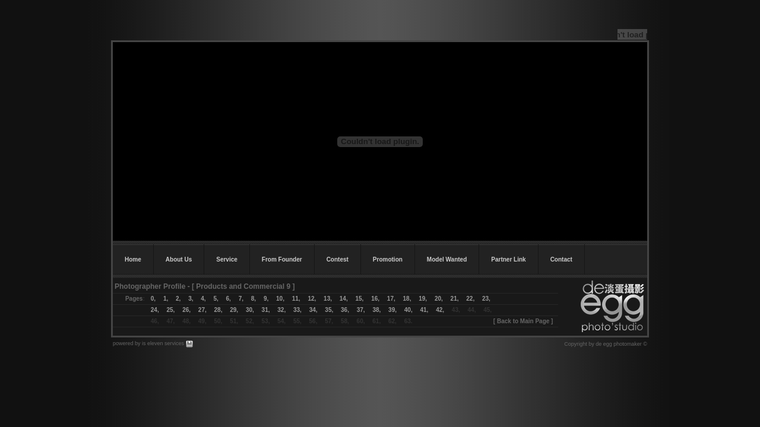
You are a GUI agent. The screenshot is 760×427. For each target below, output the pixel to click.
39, (392, 310)
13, (328, 298)
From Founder (282, 259)
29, (234, 310)
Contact (561, 259)
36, (345, 310)
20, (439, 298)
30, (250, 310)
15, (359, 298)
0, (153, 298)
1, (165, 298)
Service (227, 259)
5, (215, 298)
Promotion (388, 259)
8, (253, 298)
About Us (179, 259)
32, (281, 310)
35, (329, 310)
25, (170, 310)
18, (411, 298)
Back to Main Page (523, 321)
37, (361, 310)
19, (423, 298)
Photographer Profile (150, 286)
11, (296, 298)
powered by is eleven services (149, 343)
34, (313, 310)
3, (190, 298)
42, (440, 310)
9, (266, 298)
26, (186, 310)
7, (241, 298)
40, (408, 310)
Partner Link (508, 259)
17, (391, 298)
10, (280, 298)
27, (202, 310)
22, (470, 298)
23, (486, 298)
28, (218, 310)
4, (199, 298)
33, (297, 310)
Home (133, 259)
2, (174, 298)
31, (266, 310)
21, (451, 298)
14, (344, 298)
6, (228, 298)
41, (424, 310)
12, (312, 298)
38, (376, 310)
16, (375, 298)
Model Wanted (447, 259)
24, (155, 310)
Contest (338, 259)
